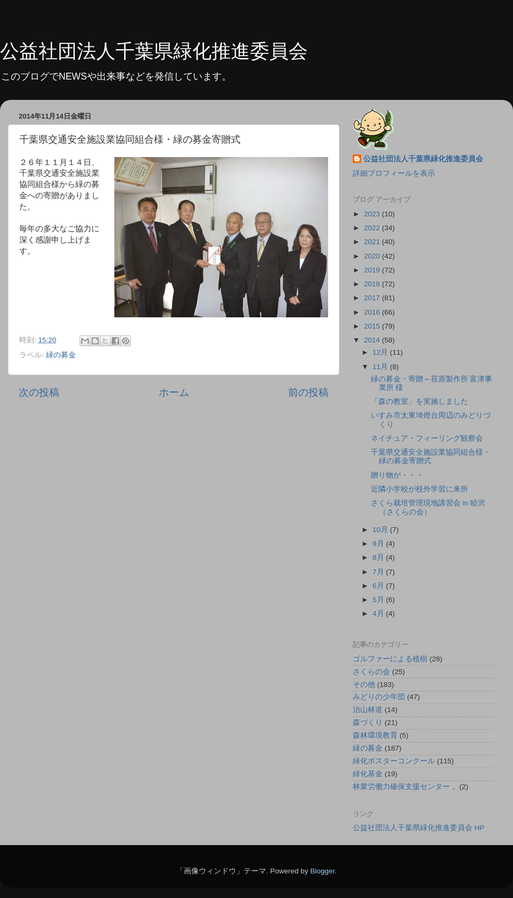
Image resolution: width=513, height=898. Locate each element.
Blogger (322, 871)
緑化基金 (368, 774)
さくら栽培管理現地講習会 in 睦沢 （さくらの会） (428, 507)
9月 (379, 544)
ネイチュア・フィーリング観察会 (427, 438)
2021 (373, 242)
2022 (373, 228)
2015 (373, 326)
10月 (381, 530)
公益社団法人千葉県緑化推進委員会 (154, 51)
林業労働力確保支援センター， (405, 787)
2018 (373, 284)
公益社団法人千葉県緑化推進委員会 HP (419, 828)
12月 (381, 352)
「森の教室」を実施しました (419, 401)
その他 (364, 685)
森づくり (368, 723)
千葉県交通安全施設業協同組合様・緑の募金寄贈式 (431, 456)
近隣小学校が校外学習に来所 (419, 489)
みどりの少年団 (379, 697)
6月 (379, 586)
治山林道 (368, 710)
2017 (373, 298)
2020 (373, 256)
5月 (379, 600)
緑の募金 (61, 355)
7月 (379, 572)
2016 (373, 312)
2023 (373, 214)
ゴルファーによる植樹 (390, 659)
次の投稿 (39, 392)
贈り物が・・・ (397, 475)
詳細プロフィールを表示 (394, 173)
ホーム (174, 392)
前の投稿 (308, 392)
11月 (381, 367)
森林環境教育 (375, 735)
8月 (379, 557)
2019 (373, 270)
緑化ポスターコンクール (394, 761)
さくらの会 (371, 672)
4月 (379, 614)
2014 (373, 340)
